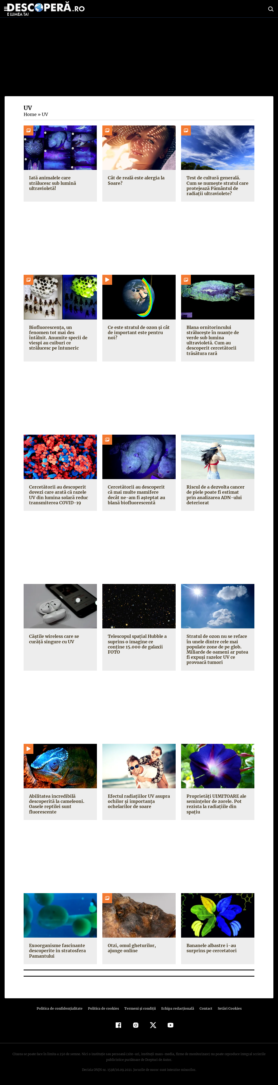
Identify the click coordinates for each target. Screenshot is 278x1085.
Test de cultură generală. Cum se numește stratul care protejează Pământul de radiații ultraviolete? (217, 185)
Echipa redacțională (176, 1008)
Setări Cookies (226, 1008)
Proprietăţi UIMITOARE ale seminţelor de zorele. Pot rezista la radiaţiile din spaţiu (217, 801)
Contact (203, 1008)
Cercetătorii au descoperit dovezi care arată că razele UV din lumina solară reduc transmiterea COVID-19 (58, 494)
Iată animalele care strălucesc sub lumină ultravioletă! (52, 183)
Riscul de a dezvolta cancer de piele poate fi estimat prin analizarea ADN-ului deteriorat (217, 494)
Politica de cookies (104, 1008)
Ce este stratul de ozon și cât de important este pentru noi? (138, 332)
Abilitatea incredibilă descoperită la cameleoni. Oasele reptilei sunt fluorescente (56, 804)
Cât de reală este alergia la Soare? (135, 180)
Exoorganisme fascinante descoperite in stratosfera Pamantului (56, 950)
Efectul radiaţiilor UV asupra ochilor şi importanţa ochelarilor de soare (138, 801)
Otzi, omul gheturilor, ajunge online (138, 948)
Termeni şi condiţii (139, 1008)
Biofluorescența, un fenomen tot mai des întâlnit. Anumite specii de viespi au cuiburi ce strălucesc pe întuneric (60, 335)
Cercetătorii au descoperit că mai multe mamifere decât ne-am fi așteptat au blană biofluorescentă (138, 494)
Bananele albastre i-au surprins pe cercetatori (211, 948)
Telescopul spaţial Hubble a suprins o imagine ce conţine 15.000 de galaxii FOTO (138, 641)
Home (30, 114)
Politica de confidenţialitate (62, 1008)
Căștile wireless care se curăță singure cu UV (53, 639)
